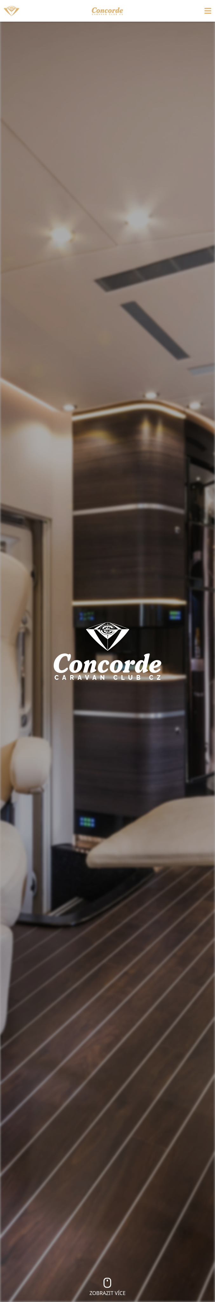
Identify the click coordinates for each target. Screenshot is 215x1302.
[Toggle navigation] (185, 11)
